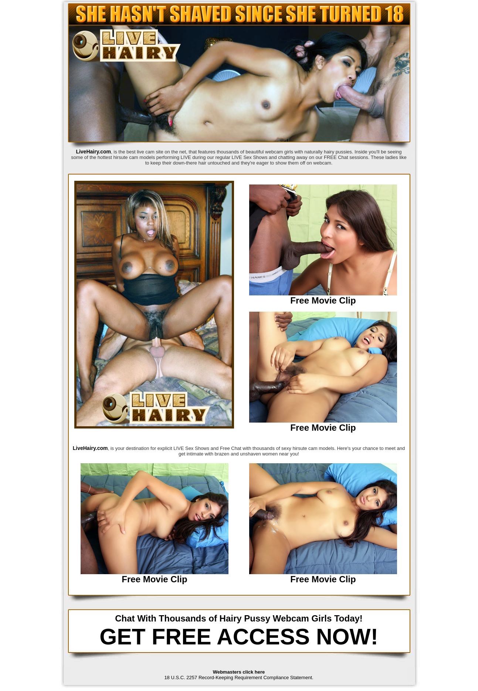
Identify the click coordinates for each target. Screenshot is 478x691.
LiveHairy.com (93, 152)
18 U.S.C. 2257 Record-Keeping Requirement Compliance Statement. (238, 677)
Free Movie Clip (323, 300)
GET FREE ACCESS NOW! (238, 636)
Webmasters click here (239, 672)
